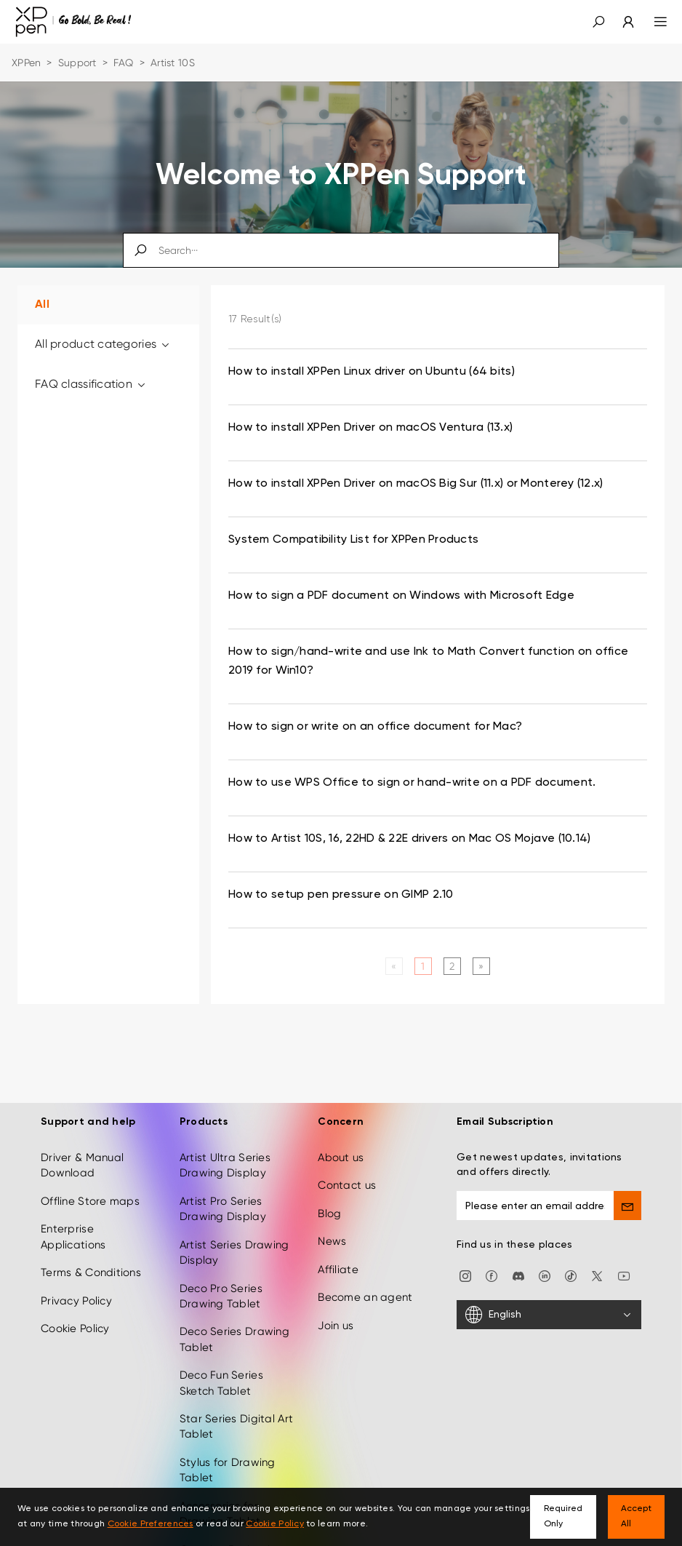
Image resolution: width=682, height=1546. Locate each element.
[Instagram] (465, 1275)
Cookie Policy (75, 1328)
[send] (627, 1205)
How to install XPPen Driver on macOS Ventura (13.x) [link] (370, 428)
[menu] (652, 22)
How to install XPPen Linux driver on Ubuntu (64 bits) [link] (371, 372)
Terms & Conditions (91, 1272)
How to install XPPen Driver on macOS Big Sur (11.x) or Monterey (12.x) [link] (415, 484)
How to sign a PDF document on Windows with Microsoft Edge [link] (401, 596)
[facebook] (491, 1275)
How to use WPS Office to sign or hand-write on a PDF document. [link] (411, 783)
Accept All (636, 1517)
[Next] (481, 966)
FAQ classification (91, 384)
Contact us (347, 1185)
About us (341, 1157)
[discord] (518, 1275)
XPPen (26, 62)
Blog (329, 1213)
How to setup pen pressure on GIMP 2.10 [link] (341, 895)
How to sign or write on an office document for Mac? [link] (375, 727)
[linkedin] (544, 1275)
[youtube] (624, 1275)
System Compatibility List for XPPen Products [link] (353, 540)
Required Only (563, 1517)
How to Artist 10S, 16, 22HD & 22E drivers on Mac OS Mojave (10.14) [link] (409, 839)
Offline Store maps (90, 1201)
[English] (549, 1314)
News (332, 1241)
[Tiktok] (570, 1275)
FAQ (123, 62)
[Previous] (393, 966)
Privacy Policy (76, 1300)
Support (77, 62)
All (42, 305)
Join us (335, 1325)
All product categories (103, 344)
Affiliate (338, 1269)
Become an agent (365, 1297)
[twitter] (597, 1275)
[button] (598, 22)
